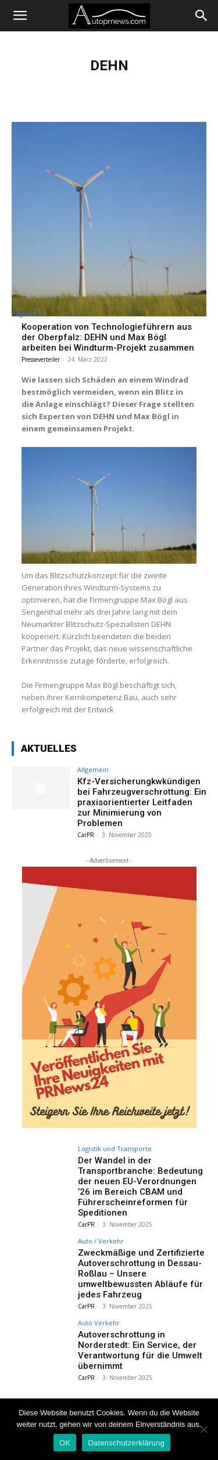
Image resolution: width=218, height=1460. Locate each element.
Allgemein (27, 313)
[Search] (201, 15)
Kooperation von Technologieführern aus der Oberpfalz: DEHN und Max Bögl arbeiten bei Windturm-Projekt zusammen (108, 337)
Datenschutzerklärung (126, 1443)
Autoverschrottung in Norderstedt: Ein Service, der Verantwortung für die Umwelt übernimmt (140, 1350)
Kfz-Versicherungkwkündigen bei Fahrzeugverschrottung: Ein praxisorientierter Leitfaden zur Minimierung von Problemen (141, 802)
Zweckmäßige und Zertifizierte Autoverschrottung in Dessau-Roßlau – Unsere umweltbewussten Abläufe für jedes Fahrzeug (141, 1274)
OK (64, 1443)
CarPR (85, 835)
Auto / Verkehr (101, 1241)
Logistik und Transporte (115, 1148)
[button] (19, 15)
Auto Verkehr (99, 1323)
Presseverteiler (41, 359)
